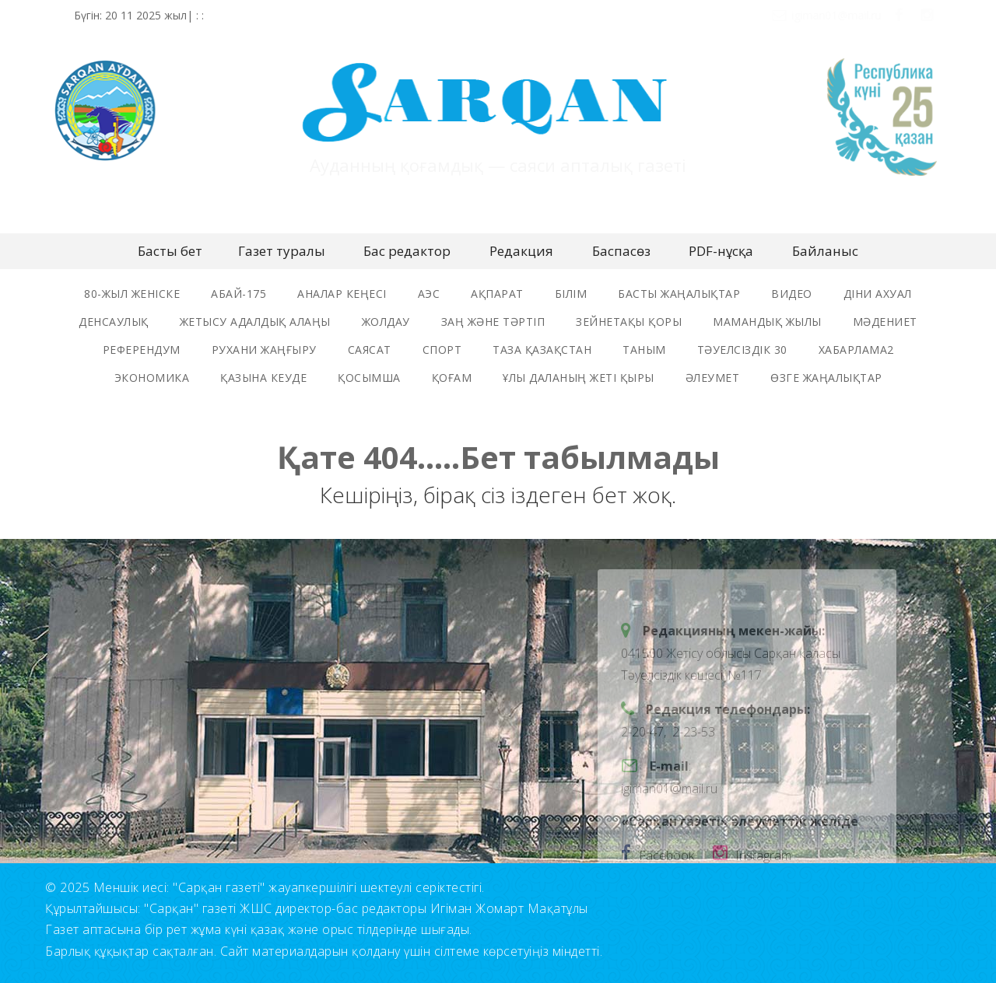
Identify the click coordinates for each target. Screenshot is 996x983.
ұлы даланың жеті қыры (578, 377)
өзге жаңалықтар (826, 377)
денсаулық (114, 321)
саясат (369, 349)
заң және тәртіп (493, 321)
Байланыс (825, 251)
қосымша (369, 377)
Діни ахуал (877, 293)
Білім (571, 293)
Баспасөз (621, 251)
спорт (442, 349)
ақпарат (497, 293)
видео (791, 293)
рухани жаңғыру (264, 349)
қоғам (452, 377)
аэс (429, 293)
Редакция (521, 251)
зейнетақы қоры (629, 321)
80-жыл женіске (132, 293)
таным (644, 349)
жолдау (386, 321)
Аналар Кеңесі (342, 293)
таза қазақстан (542, 349)
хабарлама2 (856, 349)
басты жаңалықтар (679, 293)
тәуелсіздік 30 (742, 349)
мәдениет (885, 321)
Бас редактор (407, 251)
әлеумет (713, 377)
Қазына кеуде (263, 377)
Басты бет (170, 251)
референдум (142, 349)
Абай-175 (238, 293)
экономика (152, 377)
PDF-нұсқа (721, 251)
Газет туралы (281, 251)
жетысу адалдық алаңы (255, 321)
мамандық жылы (767, 321)
